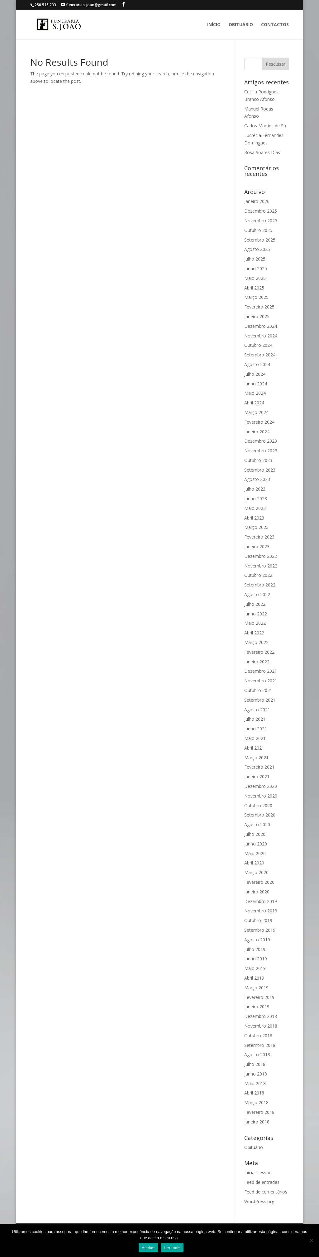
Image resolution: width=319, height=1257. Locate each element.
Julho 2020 (254, 834)
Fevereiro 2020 (259, 882)
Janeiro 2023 (256, 546)
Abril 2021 (254, 748)
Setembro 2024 (259, 355)
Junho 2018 (255, 1074)
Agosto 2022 (257, 594)
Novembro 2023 (260, 451)
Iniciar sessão (258, 1172)
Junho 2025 (255, 268)
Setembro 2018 (259, 1045)
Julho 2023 (254, 489)
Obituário (241, 24)
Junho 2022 (255, 614)
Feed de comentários (265, 1192)
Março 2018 (256, 1102)
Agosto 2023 (257, 479)
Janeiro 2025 (256, 316)
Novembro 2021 (260, 681)
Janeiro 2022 (256, 662)
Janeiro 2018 (256, 1122)
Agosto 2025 (257, 249)
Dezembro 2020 (260, 786)
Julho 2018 (254, 1064)
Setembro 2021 (259, 700)
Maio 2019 (255, 968)
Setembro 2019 (259, 930)
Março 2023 (256, 527)
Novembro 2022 (260, 566)
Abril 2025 (254, 288)
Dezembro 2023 (260, 441)
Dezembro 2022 (260, 556)
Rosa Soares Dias (262, 152)
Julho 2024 (254, 374)
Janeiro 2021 (256, 776)
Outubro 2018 (258, 1035)
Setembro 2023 (259, 470)
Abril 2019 (254, 978)
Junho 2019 (255, 959)
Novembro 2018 (260, 1026)
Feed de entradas (261, 1182)
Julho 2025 (254, 259)
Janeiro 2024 (256, 432)
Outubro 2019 (258, 920)
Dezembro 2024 (260, 326)
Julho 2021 (254, 719)
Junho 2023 (255, 498)
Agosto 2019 (257, 940)
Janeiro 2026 (256, 201)
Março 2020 (256, 872)
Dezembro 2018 (260, 1016)
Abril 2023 (254, 518)
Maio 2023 (255, 508)
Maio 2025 (255, 278)
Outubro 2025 (258, 230)
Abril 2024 (254, 403)
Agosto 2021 (257, 710)
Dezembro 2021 (260, 671)
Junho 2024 (255, 384)
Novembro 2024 (260, 336)
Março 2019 (256, 988)
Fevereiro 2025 (259, 307)
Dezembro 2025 (260, 211)
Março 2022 (256, 642)
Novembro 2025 (260, 221)
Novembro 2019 (260, 911)
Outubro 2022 (258, 575)
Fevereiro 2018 (259, 1112)
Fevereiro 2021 (259, 767)
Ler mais (172, 1247)
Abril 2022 (254, 633)
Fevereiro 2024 (259, 422)
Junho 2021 (255, 729)
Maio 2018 (255, 1083)
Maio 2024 (255, 393)
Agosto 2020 (257, 824)
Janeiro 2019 (256, 1007)
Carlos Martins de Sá (265, 126)
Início (214, 24)
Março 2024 (256, 412)
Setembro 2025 (259, 240)
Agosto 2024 (257, 364)
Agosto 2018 (257, 1054)
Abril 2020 (254, 863)
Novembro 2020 (260, 796)
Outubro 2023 (258, 460)
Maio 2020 (255, 853)
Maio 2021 (255, 738)
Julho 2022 (254, 604)
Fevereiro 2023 (259, 537)
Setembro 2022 (259, 585)
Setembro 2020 (259, 815)
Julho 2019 (254, 949)
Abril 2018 (254, 1093)
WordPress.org (259, 1201)
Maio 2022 (255, 623)
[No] (311, 1240)
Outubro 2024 (258, 345)
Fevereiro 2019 (259, 997)
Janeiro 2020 (256, 892)
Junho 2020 (255, 844)
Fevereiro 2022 (259, 652)
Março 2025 (256, 297)
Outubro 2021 (258, 690)
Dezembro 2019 (260, 901)
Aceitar (148, 1247)
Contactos (275, 24)
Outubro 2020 (258, 805)
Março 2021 (256, 757)
